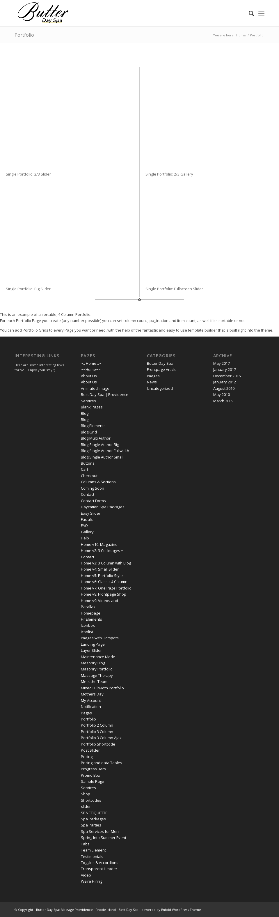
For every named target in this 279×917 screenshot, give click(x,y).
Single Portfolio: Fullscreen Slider (174, 288)
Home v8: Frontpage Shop (103, 594)
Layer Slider (91, 650)
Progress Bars (93, 768)
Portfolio (24, 35)
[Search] (248, 13)
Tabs (85, 844)
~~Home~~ (91, 369)
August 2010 (223, 388)
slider (86, 806)
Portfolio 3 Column (97, 731)
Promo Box (90, 775)
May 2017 (221, 363)
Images (153, 375)
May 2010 (221, 394)
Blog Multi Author (96, 438)
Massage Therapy (97, 675)
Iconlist (87, 631)
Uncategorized (160, 388)
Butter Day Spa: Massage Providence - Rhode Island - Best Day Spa (87, 909)
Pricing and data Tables (101, 762)
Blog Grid (89, 432)
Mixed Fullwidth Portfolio (102, 688)
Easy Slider (90, 513)
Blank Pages (92, 407)
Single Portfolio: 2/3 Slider (28, 174)
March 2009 (223, 400)
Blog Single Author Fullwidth (105, 450)
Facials (87, 519)
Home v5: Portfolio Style (102, 575)
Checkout (89, 475)
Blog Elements (93, 425)
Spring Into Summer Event (103, 837)
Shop (85, 793)
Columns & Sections (98, 481)
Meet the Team (94, 681)
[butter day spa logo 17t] (43, 13)
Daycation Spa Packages (103, 506)
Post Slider (90, 750)
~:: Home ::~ (91, 363)
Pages (86, 713)
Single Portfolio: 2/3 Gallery (169, 174)
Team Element (93, 850)
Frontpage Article (162, 369)
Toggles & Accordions (99, 862)
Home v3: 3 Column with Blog (106, 563)
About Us (89, 375)
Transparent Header (99, 868)
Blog (84, 413)
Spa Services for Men (100, 831)
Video (86, 875)
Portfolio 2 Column (97, 725)
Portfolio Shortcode (98, 744)
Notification (91, 706)
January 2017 (224, 369)
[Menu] (261, 13)
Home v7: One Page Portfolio (106, 588)
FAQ (84, 525)
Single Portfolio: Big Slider (28, 288)
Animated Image (95, 388)
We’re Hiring (91, 881)
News (152, 382)
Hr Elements (91, 619)
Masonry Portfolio (97, 669)
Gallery (87, 531)
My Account (91, 700)
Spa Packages (93, 819)
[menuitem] (248, 13)
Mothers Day (92, 694)
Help (85, 538)
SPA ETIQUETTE (94, 812)
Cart (84, 469)
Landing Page (93, 644)
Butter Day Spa (160, 363)
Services (88, 787)
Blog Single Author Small (102, 457)
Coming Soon (92, 488)
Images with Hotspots (100, 637)
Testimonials (92, 856)
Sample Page (92, 781)
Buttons (88, 463)
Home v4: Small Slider (100, 569)
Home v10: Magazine (99, 544)
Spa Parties (91, 825)
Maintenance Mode (98, 656)
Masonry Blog (93, 662)
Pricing (87, 756)
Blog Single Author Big (100, 444)
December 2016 (227, 375)
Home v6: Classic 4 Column (104, 581)
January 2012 (224, 382)
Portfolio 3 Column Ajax (101, 737)
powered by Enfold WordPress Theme (171, 909)
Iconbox (88, 625)
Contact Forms (93, 500)
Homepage (90, 613)
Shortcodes (91, 800)
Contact (87, 494)
